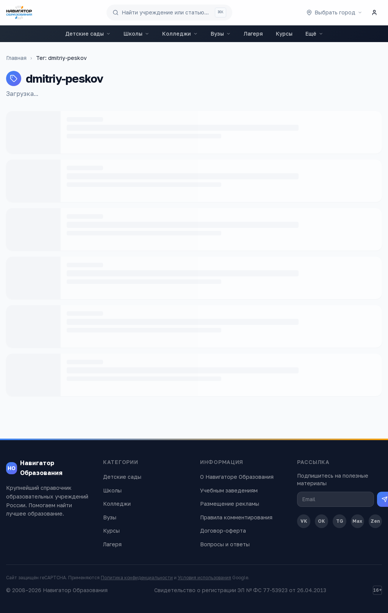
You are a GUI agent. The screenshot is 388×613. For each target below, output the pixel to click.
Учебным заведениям (229, 490)
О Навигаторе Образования (237, 476)
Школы (136, 33)
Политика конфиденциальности (137, 577)
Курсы (284, 33)
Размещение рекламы (229, 503)
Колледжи (180, 33)
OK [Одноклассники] (321, 521)
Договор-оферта (223, 530)
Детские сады (88, 33)
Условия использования (204, 577)
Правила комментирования (236, 517)
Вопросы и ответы (225, 544)
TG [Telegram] (339, 521)
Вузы (221, 33)
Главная (16, 58)
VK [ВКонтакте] (303, 521)
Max (357, 521)
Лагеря (253, 33)
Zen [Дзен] (375, 521)
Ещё (314, 33)
